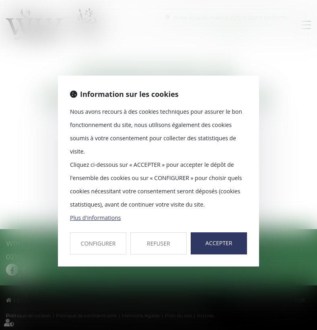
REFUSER (158, 243)
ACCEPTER (219, 243)
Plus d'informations (95, 217)
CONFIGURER (98, 243)
